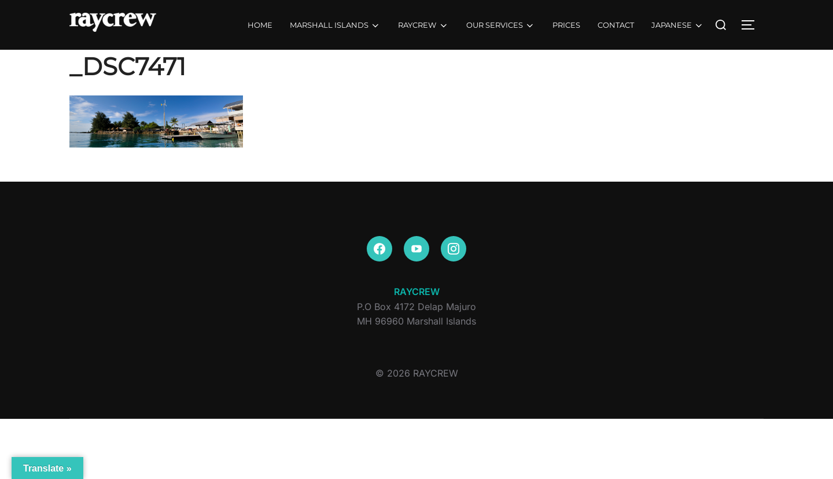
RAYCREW (423, 25)
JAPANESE (677, 25)
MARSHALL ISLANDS (335, 25)
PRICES (566, 25)
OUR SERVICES (500, 25)
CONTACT (616, 25)
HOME (260, 25)
